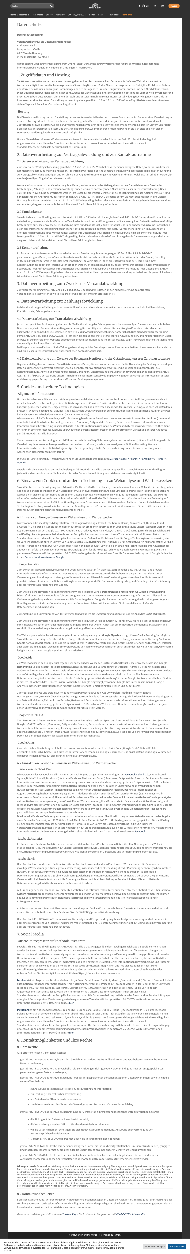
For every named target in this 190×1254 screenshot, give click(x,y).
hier (71, 1002)
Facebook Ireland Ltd (136, 774)
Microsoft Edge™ (119, 458)
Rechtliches (128, 14)
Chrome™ (148, 458)
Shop (49, 14)
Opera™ (21, 462)
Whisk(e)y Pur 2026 (77, 15)
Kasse (101, 14)
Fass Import (38, 15)
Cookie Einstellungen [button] (155, 1246)
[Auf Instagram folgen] (143, 6)
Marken (60, 14)
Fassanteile (24, 15)
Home (13, 15)
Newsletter (113, 15)
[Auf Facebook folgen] (139, 6)
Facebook (140, 831)
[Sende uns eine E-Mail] (147, 6)
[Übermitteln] (51, 5)
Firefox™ (161, 458)
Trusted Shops (70, 1214)
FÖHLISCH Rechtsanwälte (130, 1214)
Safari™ (135, 458)
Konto (92, 15)
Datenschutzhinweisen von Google (44, 557)
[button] (155, 6)
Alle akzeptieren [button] (177, 1246)
